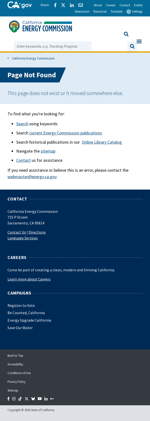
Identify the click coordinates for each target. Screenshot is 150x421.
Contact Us (17, 232)
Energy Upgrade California (29, 320)
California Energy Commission (33, 58)
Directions (37, 232)
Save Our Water (20, 327)
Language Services (23, 238)
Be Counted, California (26, 312)
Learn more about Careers (29, 279)
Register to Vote (21, 305)
